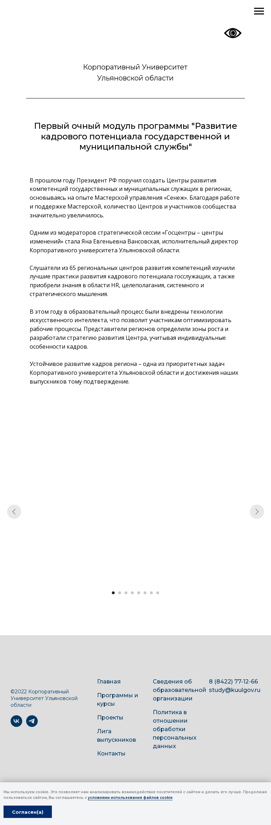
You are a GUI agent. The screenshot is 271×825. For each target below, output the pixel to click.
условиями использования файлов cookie (130, 797)
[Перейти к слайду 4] (132, 592)
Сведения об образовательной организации (179, 690)
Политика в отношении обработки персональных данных (175, 729)
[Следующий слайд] (257, 512)
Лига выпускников (116, 735)
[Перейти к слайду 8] (157, 592)
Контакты (111, 753)
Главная (109, 681)
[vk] (16, 725)
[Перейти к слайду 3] (126, 592)
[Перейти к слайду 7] (151, 592)
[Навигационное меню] (259, 11)
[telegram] (32, 725)
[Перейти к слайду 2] (119, 592)
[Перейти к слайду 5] (138, 592)
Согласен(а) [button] (27, 812)
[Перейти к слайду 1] (113, 592)
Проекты (110, 717)
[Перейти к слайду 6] (145, 592)
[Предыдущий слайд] (14, 512)
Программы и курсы (117, 699)
